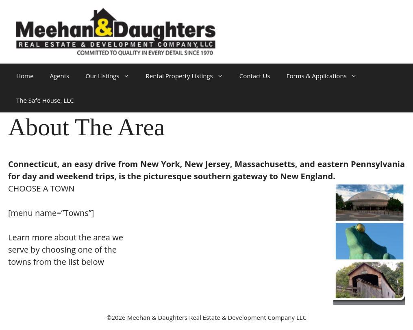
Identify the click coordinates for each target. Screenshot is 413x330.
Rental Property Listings (188, 76)
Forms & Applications (326, 76)
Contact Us (254, 76)
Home (24, 76)
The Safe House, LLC (45, 100)
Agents (59, 76)
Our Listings (111, 76)
